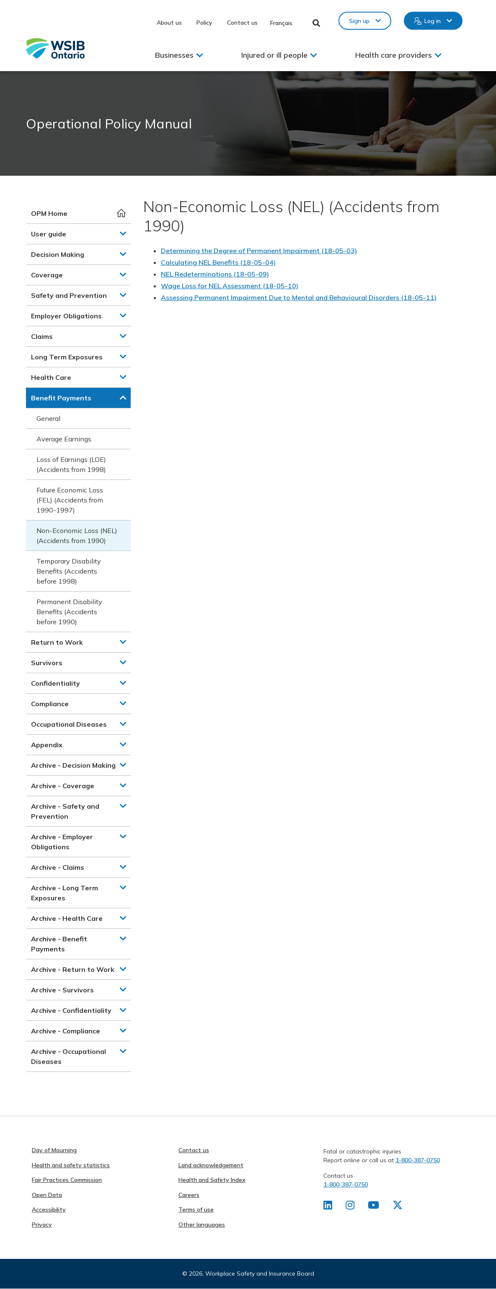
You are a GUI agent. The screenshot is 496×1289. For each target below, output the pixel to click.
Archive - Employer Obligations (62, 842)
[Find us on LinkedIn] (327, 1206)
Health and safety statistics (71, 1165)
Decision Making (57, 254)
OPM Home (49, 213)
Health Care (51, 377)
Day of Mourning (54, 1150)
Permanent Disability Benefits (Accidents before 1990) (69, 611)
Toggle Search (316, 23)
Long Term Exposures (67, 357)
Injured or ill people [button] (274, 55)
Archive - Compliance (65, 1031)
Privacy (42, 1224)
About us (169, 22)
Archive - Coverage (62, 786)
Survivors (46, 663)
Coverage (47, 275)
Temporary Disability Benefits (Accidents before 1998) (68, 571)
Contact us (242, 22)
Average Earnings (63, 439)
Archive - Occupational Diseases (68, 1056)
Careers (188, 1195)
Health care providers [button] (393, 55)
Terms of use (196, 1209)
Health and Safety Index (211, 1180)
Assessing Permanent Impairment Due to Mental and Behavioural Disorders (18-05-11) (299, 297)
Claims (42, 336)
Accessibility (49, 1209)
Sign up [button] (359, 21)
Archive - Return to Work (72, 969)
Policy (204, 22)
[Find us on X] (398, 1206)
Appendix (46, 745)
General (48, 418)
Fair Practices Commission (67, 1180)
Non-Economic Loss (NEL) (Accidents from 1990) (76, 535)
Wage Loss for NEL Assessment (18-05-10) (229, 286)
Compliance (50, 704)
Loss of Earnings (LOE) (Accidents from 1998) (71, 464)
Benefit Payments (61, 398)
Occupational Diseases (69, 724)
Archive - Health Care (67, 918)
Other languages (201, 1224)
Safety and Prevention (69, 295)
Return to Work (57, 642)
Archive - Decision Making (73, 765)
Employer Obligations (66, 316)
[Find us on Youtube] (373, 1206)
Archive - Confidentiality (71, 1010)
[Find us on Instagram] (350, 1206)
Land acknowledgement (210, 1165)
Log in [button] (432, 21)
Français (281, 23)
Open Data (47, 1195)
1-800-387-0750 (417, 1160)
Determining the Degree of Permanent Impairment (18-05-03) (259, 250)
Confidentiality (55, 683)
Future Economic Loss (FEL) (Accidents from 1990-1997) (69, 500)
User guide (48, 234)
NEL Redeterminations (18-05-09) (215, 274)
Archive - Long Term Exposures (64, 893)
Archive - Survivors (62, 990)
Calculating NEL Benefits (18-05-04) (218, 262)
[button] (123, 233)
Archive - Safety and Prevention (65, 811)
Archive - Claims (57, 867)
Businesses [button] (174, 55)
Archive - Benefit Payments (59, 944)
